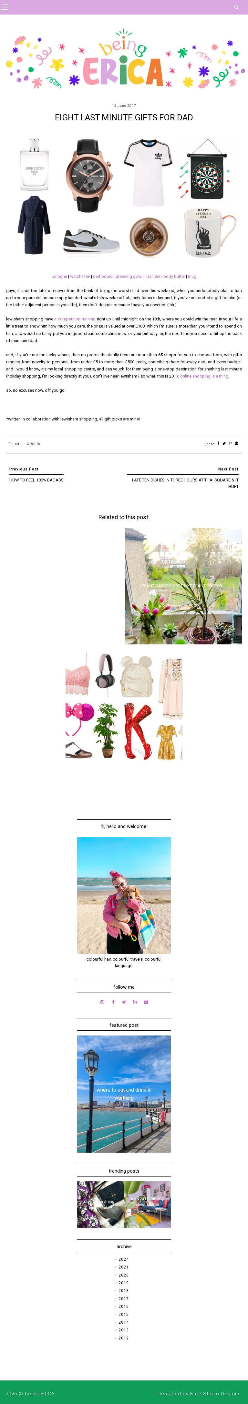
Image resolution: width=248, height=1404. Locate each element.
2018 (124, 1290)
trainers (154, 276)
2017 (124, 1299)
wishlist (34, 444)
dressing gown (130, 276)
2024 (124, 1259)
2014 (124, 1322)
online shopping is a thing (204, 376)
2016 (124, 1306)
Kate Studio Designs (215, 1394)
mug (192, 276)
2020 (124, 1275)
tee (87, 276)
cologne (59, 276)
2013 (124, 1330)
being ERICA (40, 1394)
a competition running (75, 319)
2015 (124, 1314)
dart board (103, 276)
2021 (124, 1267)
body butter (174, 276)
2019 (124, 1283)
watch (75, 276)
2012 (124, 1338)
